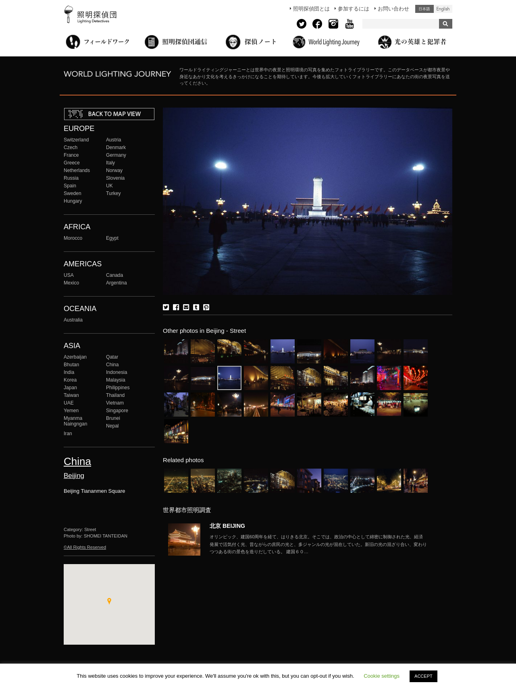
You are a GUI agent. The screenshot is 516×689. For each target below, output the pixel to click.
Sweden (72, 193)
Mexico (71, 283)
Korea (70, 380)
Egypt (112, 238)
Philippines (117, 387)
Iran (68, 433)
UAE (69, 403)
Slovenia (115, 178)
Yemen (71, 410)
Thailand (115, 395)
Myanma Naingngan (75, 421)
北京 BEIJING (227, 526)
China (112, 364)
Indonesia (116, 372)
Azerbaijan (75, 357)
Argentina (116, 283)
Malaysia (115, 380)
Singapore (117, 410)
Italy (110, 163)
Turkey (113, 193)
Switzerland (76, 140)
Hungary (73, 201)
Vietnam (115, 403)
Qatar (112, 357)
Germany (116, 155)
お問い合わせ (393, 9)
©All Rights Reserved (85, 547)
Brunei (113, 418)
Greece (72, 163)
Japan (70, 387)
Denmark (116, 147)
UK (109, 186)
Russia (71, 178)
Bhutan (71, 364)
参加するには (353, 9)
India (69, 372)
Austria (113, 140)
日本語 (424, 9)
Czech (70, 147)
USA (69, 275)
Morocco (73, 238)
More (318, 544)
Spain (70, 186)
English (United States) (443, 9)
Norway (114, 170)
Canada (114, 275)
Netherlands (77, 170)
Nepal (112, 426)
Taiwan (71, 395)
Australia (73, 320)
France (71, 155)
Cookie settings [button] (381, 676)
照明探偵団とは (311, 9)
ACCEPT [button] (423, 676)
